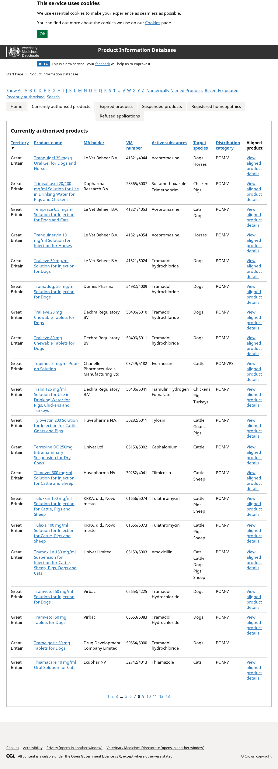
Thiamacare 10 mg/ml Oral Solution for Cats (55, 664)
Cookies (152, 22)
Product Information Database (137, 50)
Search (53, 97)
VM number (134, 145)
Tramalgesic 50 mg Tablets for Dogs (52, 645)
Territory (20, 143)
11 (155, 696)
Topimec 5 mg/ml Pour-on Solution (56, 366)
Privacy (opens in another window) (74, 747)
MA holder (94, 143)
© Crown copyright (256, 756)
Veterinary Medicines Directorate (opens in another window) (155, 747)
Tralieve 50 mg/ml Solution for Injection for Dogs (54, 266)
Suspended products (162, 106)
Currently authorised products (61, 106)
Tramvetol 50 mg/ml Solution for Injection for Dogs (54, 597)
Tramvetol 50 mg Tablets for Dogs (50, 619)
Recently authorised (25, 97)
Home (16, 106)
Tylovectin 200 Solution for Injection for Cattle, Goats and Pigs (56, 425)
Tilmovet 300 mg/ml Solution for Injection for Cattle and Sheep (54, 478)
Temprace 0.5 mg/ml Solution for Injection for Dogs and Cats (54, 214)
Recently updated (222, 90)
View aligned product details (254, 166)
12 (161, 696)
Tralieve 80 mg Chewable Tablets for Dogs (54, 343)
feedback (102, 64)
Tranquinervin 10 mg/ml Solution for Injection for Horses (53, 240)
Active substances (169, 143)
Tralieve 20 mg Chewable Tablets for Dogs (54, 317)
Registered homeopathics (216, 106)
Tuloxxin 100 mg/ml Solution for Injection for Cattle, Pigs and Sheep (54, 506)
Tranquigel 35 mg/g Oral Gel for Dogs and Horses (55, 163)
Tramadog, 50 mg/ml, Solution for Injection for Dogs (55, 292)
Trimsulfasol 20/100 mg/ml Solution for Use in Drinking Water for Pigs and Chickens (56, 191)
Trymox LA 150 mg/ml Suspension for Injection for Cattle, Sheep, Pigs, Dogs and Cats (55, 562)
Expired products (116, 106)
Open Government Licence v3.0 (96, 756)
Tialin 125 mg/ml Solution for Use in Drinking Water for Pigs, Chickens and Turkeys (52, 399)
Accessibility (32, 747)
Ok (42, 34)
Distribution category (228, 145)
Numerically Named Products (174, 90)
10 (148, 696)
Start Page (14, 74)
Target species (200, 145)
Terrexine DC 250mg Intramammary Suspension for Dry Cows (53, 455)
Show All (14, 90)
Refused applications (120, 116)
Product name (48, 143)
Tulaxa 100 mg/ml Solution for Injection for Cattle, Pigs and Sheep (54, 533)
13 (168, 696)
